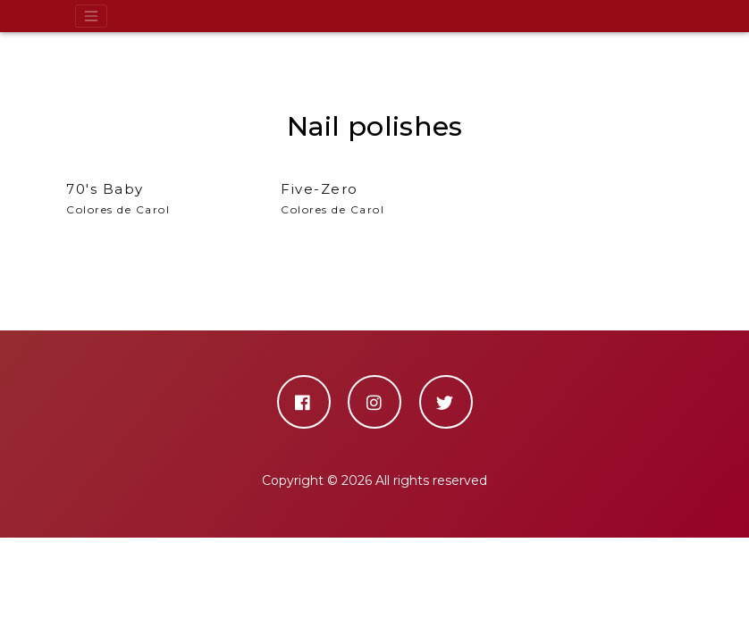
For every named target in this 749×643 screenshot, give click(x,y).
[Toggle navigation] (91, 16)
